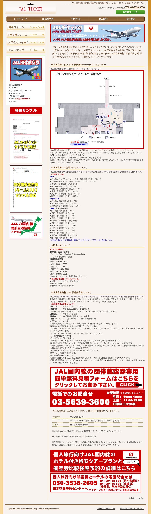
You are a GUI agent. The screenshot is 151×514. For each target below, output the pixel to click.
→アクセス (13, 101)
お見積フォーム (130, 12)
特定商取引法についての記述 (132, 509)
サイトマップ (25, 50)
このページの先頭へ (137, 498)
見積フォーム (25, 27)
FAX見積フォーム (25, 34)
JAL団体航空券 (30, 9)
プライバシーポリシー (106, 509)
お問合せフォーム (25, 42)
